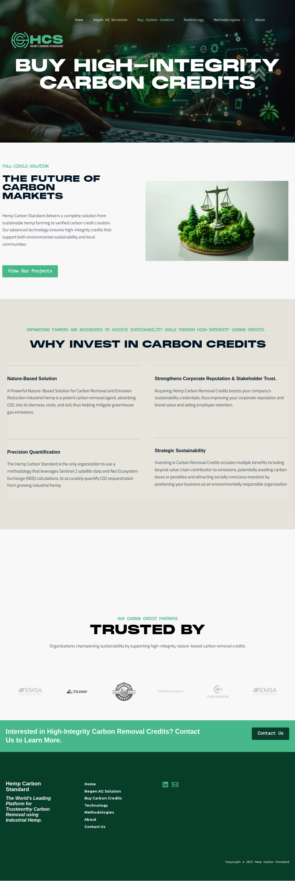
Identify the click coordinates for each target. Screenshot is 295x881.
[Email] (175, 784)
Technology (189, 20)
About (249, 20)
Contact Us (271, 20)
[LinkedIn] (165, 784)
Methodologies (221, 20)
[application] (234, 20)
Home (84, 20)
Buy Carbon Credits (154, 20)
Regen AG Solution (112, 20)
